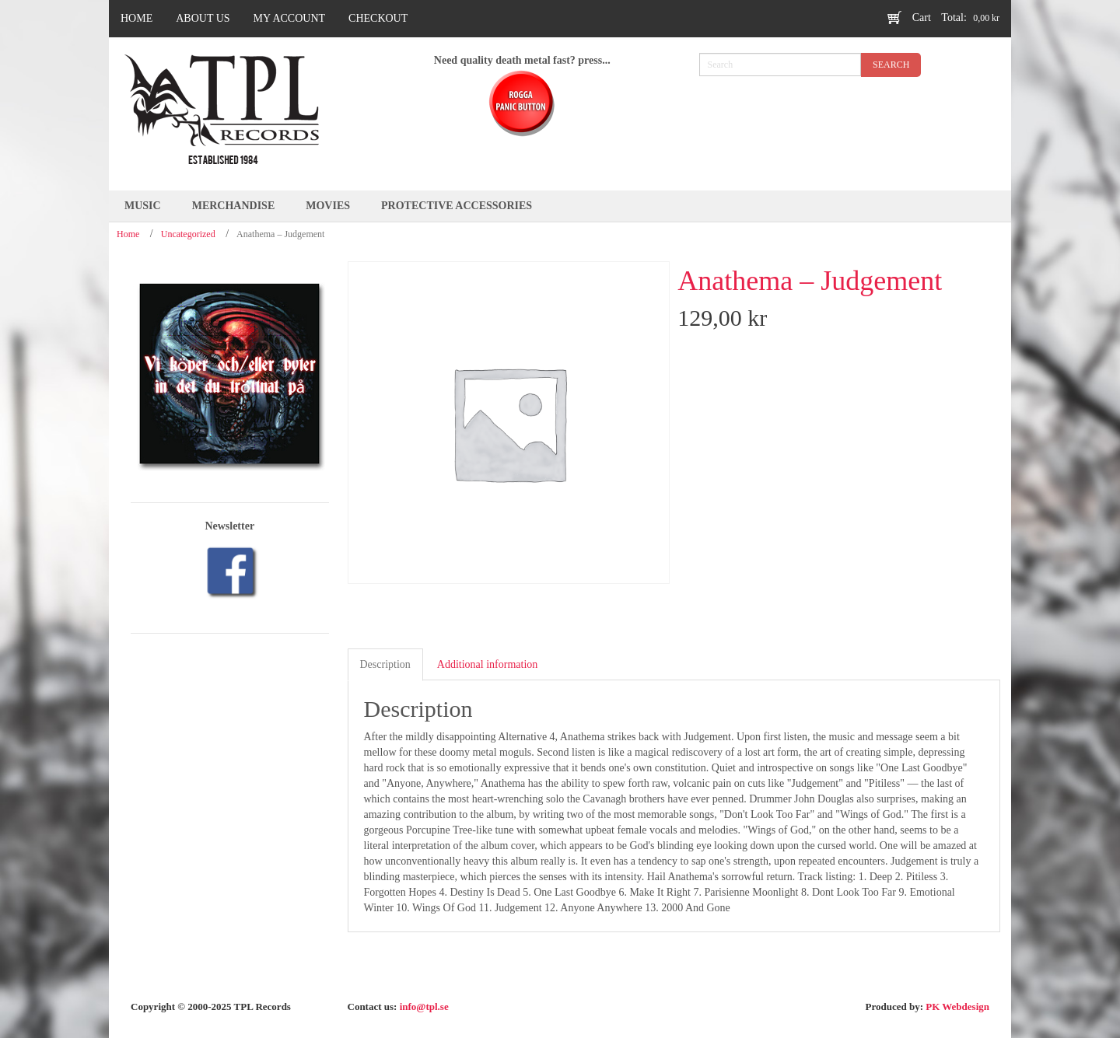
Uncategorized (188, 234)
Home (128, 234)
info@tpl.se (424, 1006)
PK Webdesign (957, 1006)
